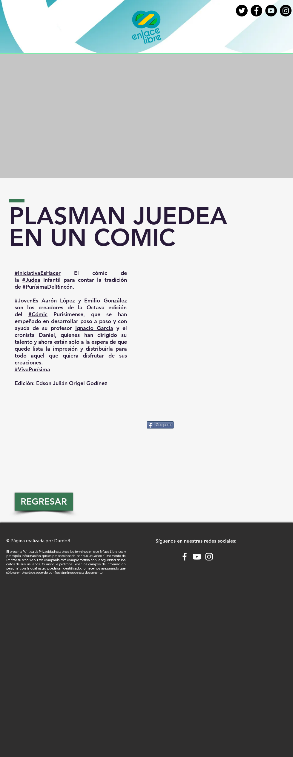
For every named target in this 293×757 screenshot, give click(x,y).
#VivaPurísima (32, 369)
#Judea (31, 279)
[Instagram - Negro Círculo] (286, 10)
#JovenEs (26, 300)
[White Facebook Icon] (185, 557)
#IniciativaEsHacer (38, 273)
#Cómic (37, 314)
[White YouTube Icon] (197, 557)
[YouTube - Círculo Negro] (271, 10)
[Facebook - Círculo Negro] (256, 10)
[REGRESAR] (44, 502)
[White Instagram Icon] (209, 557)
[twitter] (242, 10)
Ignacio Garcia (94, 328)
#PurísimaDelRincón (47, 286)
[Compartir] (160, 425)
